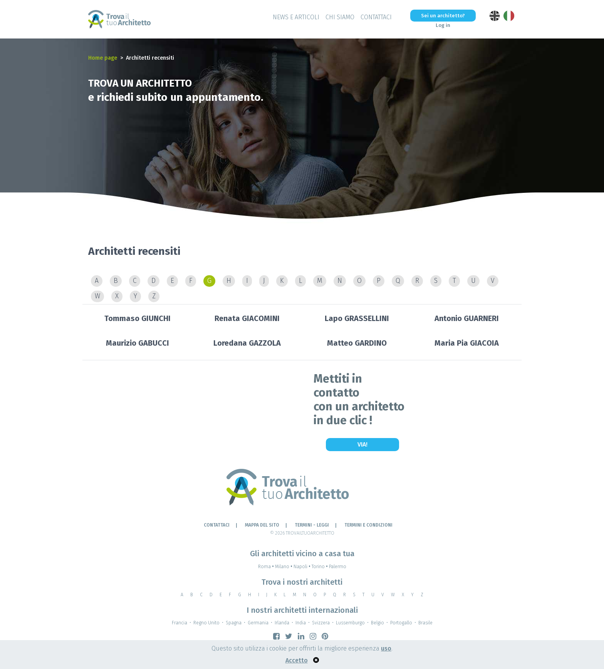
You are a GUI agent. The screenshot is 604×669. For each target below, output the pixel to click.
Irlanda (282, 623)
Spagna (234, 623)
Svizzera (321, 623)
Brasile (425, 623)
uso (386, 648)
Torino (320, 566)
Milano (284, 566)
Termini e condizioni (368, 525)
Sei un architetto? (443, 15)
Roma (266, 566)
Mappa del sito (262, 525)
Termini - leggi (312, 525)
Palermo (337, 566)
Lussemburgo (350, 623)
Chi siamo (339, 17)
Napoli (303, 566)
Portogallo (401, 623)
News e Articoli (296, 17)
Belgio (377, 623)
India (300, 623)
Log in (443, 25)
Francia (179, 623)
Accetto (296, 660)
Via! (362, 444)
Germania (258, 623)
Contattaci (376, 17)
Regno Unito (206, 623)
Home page (102, 58)
